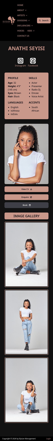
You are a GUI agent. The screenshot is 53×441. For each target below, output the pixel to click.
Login (48, 438)
